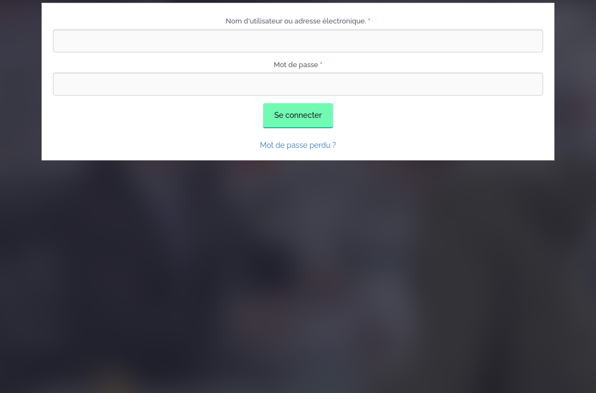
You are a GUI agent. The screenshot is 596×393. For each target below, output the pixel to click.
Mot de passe (297, 65)
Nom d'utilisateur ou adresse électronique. (298, 21)
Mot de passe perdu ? (298, 145)
